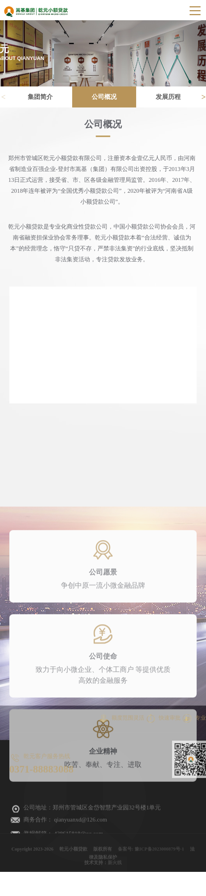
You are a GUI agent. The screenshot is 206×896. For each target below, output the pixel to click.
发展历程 (172, 96)
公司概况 (108, 96)
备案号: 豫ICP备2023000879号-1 (151, 852)
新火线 (115, 864)
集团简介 (45, 96)
